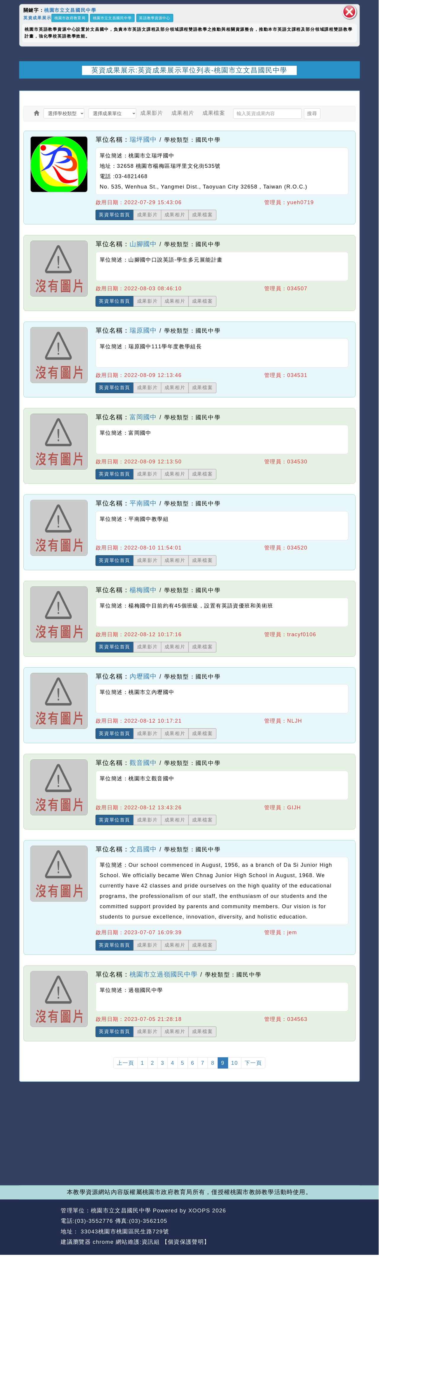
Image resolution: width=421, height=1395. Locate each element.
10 (234, 1063)
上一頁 (125, 1063)
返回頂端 (346, 1221)
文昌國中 (143, 849)
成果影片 (151, 113)
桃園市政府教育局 (70, 18)
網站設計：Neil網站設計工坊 (38, 1226)
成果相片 (182, 113)
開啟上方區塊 (351, 85)
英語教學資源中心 (154, 18)
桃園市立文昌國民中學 (70, 10)
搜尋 (312, 113)
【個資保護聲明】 (186, 1242)
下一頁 (253, 1063)
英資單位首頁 (114, 215)
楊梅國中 (143, 589)
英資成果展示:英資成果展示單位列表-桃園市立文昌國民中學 (189, 70)
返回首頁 (311, 1221)
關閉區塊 (349, 12)
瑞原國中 (143, 330)
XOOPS (199, 1210)
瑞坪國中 (143, 139)
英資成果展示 (37, 17)
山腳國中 (143, 244)
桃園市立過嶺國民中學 (164, 974)
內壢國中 (143, 676)
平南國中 (143, 503)
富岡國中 (143, 417)
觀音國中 (143, 762)
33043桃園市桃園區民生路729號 (124, 1231)
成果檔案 (213, 113)
